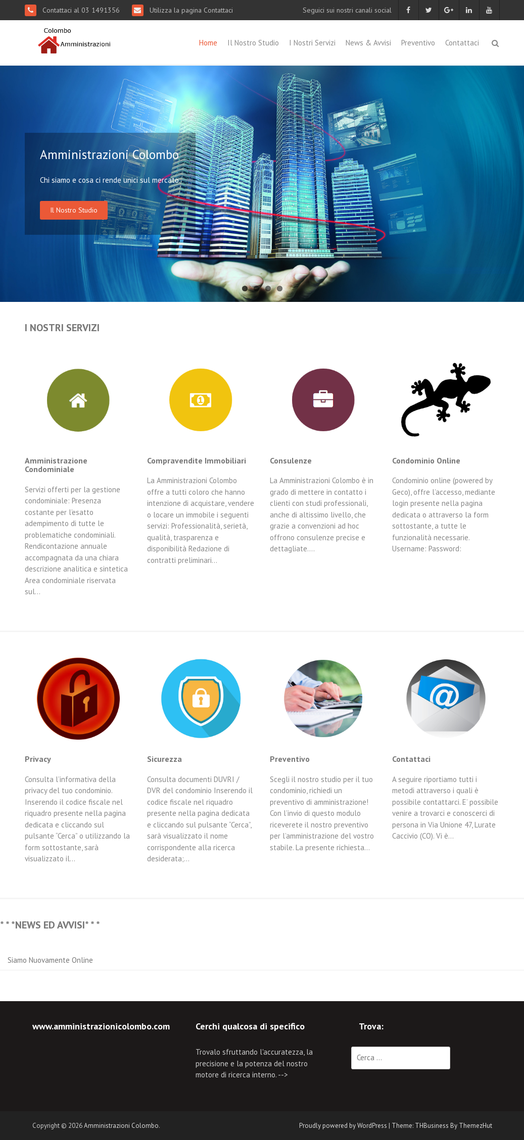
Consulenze (291, 460)
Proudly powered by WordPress (343, 1125)
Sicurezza (164, 759)
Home (208, 42)
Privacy (38, 759)
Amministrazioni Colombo (121, 1125)
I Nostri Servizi (312, 42)
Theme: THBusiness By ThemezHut (442, 1125)
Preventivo (418, 42)
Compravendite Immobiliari (196, 460)
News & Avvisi (368, 42)
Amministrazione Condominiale (56, 465)
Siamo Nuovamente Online (50, 960)
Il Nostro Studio (253, 42)
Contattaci (462, 42)
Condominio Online (426, 460)
